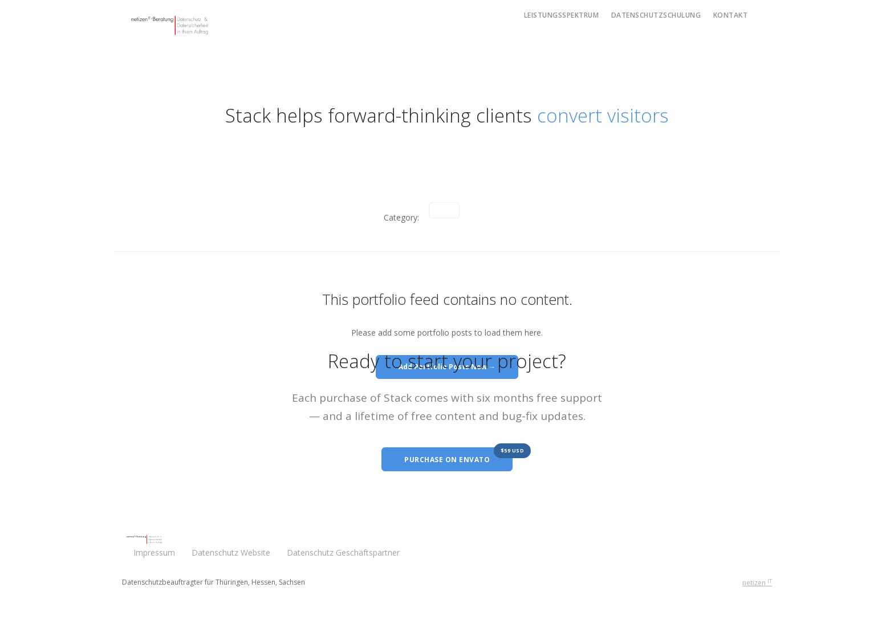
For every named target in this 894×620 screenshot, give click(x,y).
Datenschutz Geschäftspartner (344, 552)
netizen (757, 583)
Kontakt (730, 15)
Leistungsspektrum (561, 15)
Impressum (154, 552)
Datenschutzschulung (656, 15)
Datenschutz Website (231, 552)
